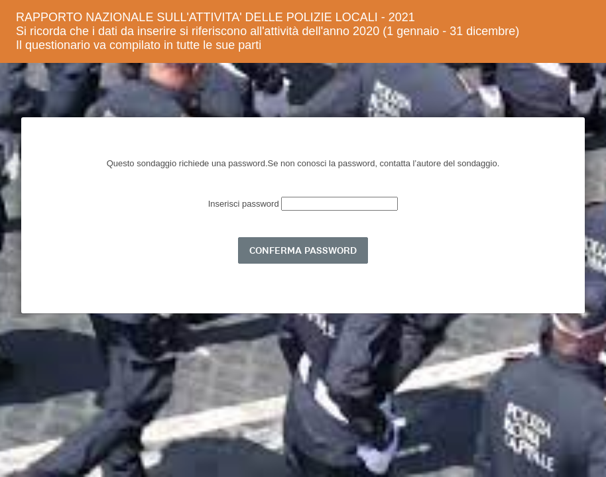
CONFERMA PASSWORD (303, 250)
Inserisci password (245, 204)
